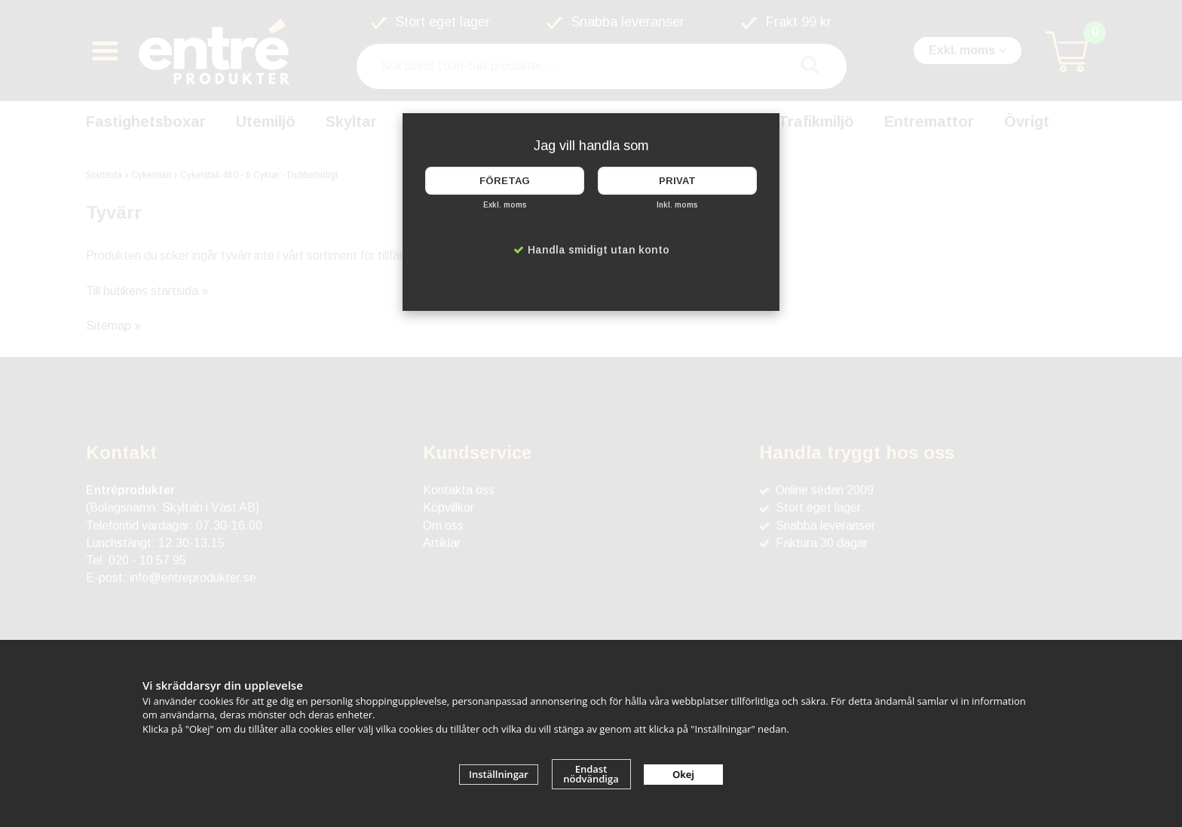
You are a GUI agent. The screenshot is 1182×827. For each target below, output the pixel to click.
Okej (683, 774)
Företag (504, 180)
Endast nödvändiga (591, 773)
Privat (677, 180)
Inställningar (498, 774)
